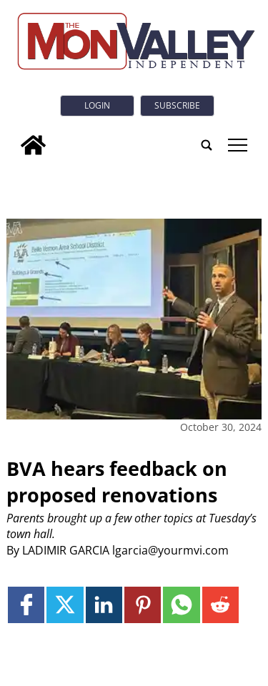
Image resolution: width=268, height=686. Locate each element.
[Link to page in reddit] (220, 605)
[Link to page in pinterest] (142, 605)
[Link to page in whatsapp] (181, 605)
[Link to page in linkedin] (104, 605)
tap (237, 145)
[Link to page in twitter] (64, 605)
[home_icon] (33, 145)
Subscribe (177, 105)
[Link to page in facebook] (26, 605)
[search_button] (206, 145)
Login (97, 105)
